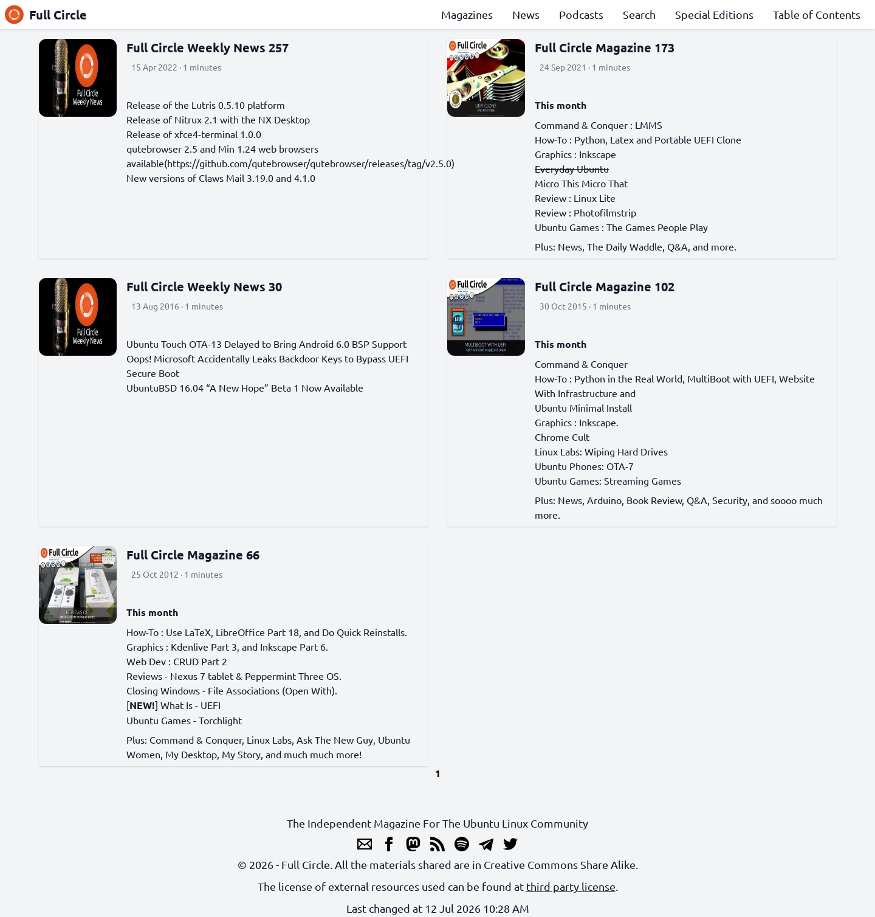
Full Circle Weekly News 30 (204, 286)
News (526, 14)
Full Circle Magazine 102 (604, 286)
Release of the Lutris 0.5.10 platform (205, 105)
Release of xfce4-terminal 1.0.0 (193, 134)
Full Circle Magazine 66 (192, 554)
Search (639, 14)
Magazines (467, 14)
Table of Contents (816, 14)
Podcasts (581, 14)
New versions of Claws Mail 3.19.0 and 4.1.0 (220, 177)
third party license (571, 886)
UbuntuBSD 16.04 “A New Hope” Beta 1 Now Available (244, 387)
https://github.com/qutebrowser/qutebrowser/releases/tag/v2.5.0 (309, 163)
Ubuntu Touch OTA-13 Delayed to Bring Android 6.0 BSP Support (266, 343)
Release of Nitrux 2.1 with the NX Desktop (218, 119)
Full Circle (46, 14)
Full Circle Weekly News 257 (207, 47)
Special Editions (714, 14)
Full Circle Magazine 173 (604, 47)
